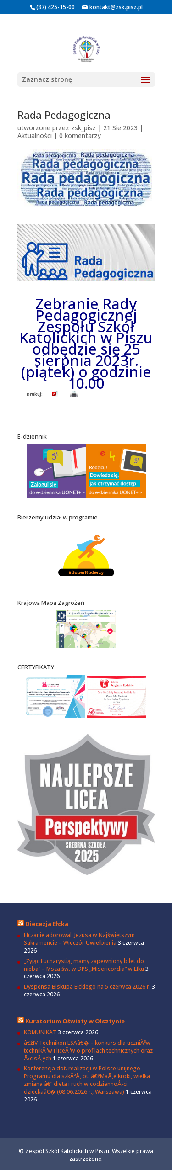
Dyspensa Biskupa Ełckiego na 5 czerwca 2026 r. (87, 986)
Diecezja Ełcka (46, 924)
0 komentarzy (80, 135)
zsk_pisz (83, 127)
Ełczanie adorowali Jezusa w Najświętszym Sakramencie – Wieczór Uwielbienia (79, 939)
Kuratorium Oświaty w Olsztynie (75, 1021)
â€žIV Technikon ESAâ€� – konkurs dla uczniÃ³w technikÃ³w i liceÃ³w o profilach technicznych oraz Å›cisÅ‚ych (88, 1050)
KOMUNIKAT (40, 1032)
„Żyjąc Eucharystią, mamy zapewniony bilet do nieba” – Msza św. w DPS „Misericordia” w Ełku (84, 965)
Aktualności (34, 135)
